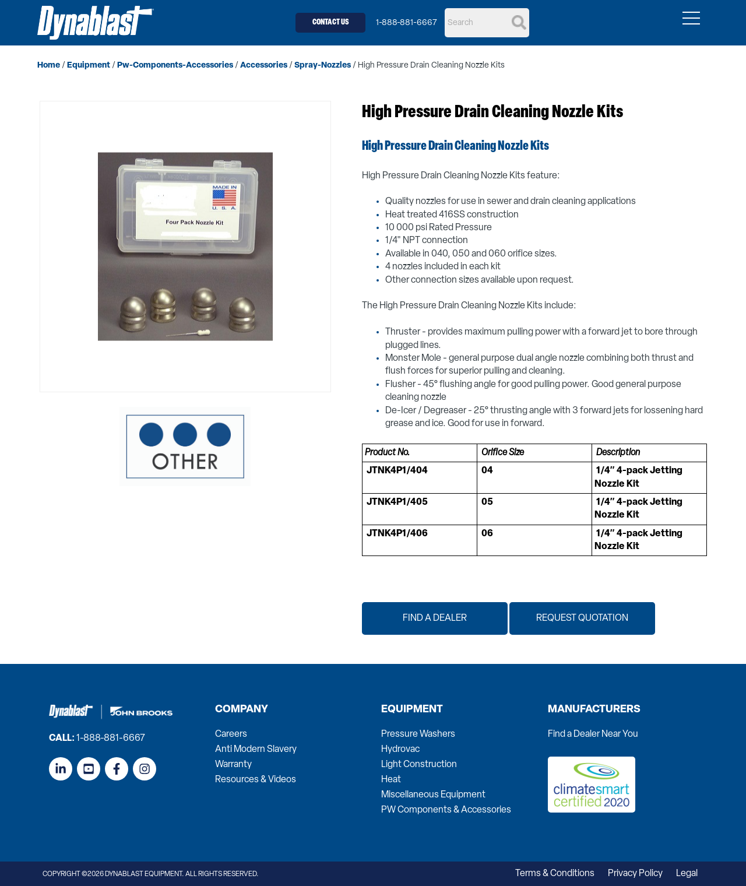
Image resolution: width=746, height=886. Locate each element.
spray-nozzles (322, 65)
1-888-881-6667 (406, 23)
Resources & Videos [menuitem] (255, 780)
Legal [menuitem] (687, 873)
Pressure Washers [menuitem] (418, 734)
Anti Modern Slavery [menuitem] (256, 749)
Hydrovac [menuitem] (400, 749)
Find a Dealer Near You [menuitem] (593, 734)
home (48, 65)
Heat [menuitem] (391, 780)
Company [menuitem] (241, 710)
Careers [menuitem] (231, 734)
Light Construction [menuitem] (419, 764)
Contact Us (330, 22)
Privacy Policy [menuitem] (635, 873)
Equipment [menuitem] (412, 710)
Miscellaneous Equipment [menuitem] (433, 795)
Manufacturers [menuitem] (594, 710)
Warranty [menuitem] (233, 764)
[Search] (487, 22)
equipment (88, 65)
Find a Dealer (435, 618)
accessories (263, 65)
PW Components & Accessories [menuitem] (446, 810)
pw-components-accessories (175, 65)
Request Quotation (582, 618)
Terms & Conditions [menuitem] (554, 873)
